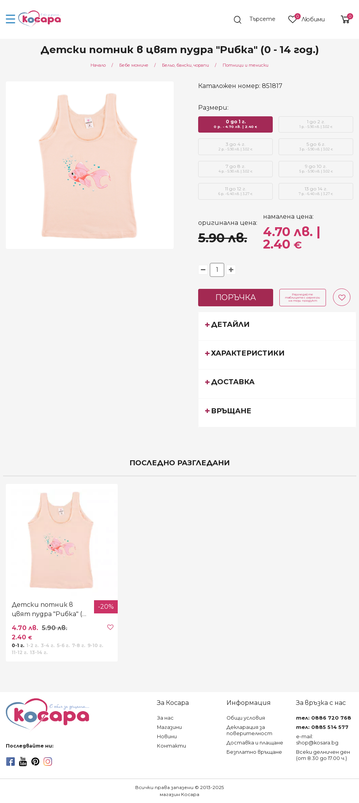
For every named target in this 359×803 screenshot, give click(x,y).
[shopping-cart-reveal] (342, 19)
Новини (167, 736)
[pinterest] (35, 761)
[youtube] (23, 761)
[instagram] (47, 761)
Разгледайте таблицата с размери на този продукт (302, 297)
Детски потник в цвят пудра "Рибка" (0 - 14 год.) (51, 610)
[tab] (277, 326)
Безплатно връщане (254, 752)
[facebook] (10, 761)
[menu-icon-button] (10, 19)
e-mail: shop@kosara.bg (317, 740)
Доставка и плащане (255, 743)
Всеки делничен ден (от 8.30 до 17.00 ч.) (323, 755)
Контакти (171, 746)
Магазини (169, 727)
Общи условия (246, 718)
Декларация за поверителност (249, 730)
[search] (258, 20)
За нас (165, 718)
